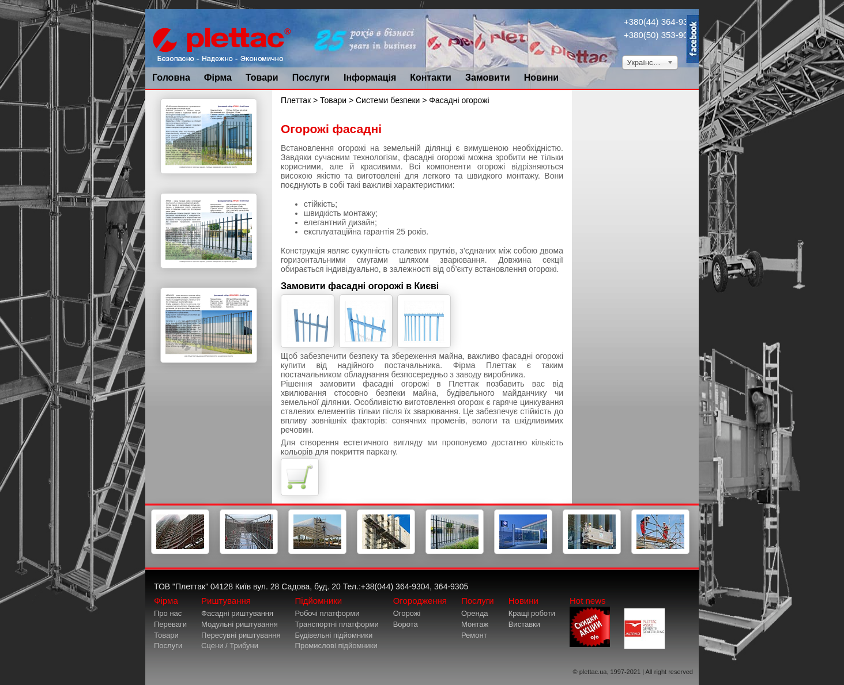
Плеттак (296, 100)
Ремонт (474, 635)
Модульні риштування (239, 624)
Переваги (170, 624)
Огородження (420, 600)
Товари (262, 77)
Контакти (430, 77)
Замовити (487, 77)
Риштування (226, 600)
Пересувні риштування (241, 635)
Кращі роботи (531, 613)
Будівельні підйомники (334, 635)
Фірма (218, 77)
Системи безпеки (389, 100)
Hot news (590, 621)
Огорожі (407, 613)
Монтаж (474, 624)
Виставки (524, 624)
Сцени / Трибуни (229, 645)
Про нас (168, 613)
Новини (541, 77)
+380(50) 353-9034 (661, 35)
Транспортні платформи (337, 624)
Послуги (311, 77)
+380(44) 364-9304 (661, 22)
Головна (171, 77)
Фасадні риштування (237, 613)
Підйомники (318, 600)
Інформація (370, 77)
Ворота (405, 624)
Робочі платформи (327, 613)
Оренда (474, 613)
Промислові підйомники (336, 645)
